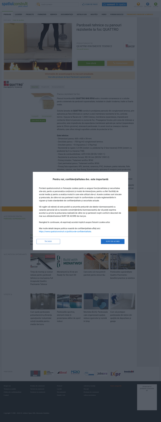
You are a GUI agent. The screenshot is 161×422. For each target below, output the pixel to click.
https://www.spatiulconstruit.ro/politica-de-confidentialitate (65, 231)
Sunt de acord (113, 241)
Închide (48, 241)
